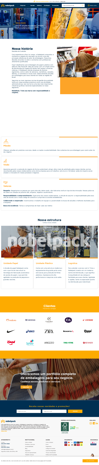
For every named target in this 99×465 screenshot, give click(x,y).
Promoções (55, 5)
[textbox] (73, 5)
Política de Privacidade (51, 454)
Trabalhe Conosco (29, 454)
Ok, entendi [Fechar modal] (90, 460)
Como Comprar (49, 442)
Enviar (75, 411)
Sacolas (32, 5)
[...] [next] (76, 1)
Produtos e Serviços (30, 444)
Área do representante (30, 452)
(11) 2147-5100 (5, 443)
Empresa (22, 5)
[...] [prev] (23, 1)
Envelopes (47, 5)
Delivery (39, 5)
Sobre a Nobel (28, 442)
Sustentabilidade (29, 446)
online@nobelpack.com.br (7, 449)
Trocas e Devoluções (51, 452)
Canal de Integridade (51, 450)
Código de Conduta (50, 448)
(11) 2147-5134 (5, 447)
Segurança (27, 450)
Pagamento (48, 446)
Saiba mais (62, 1)
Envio (47, 444)
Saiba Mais (26, 387)
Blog (26, 448)
